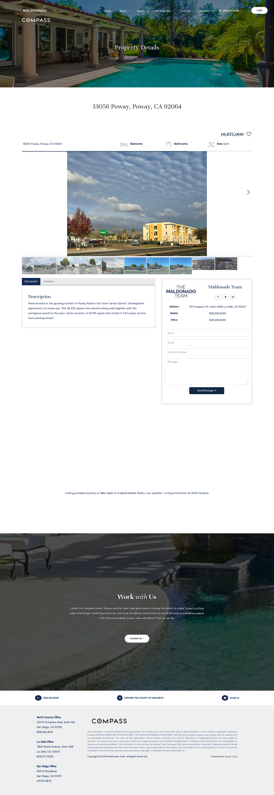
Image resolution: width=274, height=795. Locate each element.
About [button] (123, 11)
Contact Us (136, 638)
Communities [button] (163, 11)
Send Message (206, 390)
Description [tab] (31, 281)
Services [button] (204, 11)
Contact (186, 11)
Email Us (230, 698)
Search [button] (141, 11)
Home (107, 11)
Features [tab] (49, 281)
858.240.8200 (231, 10)
